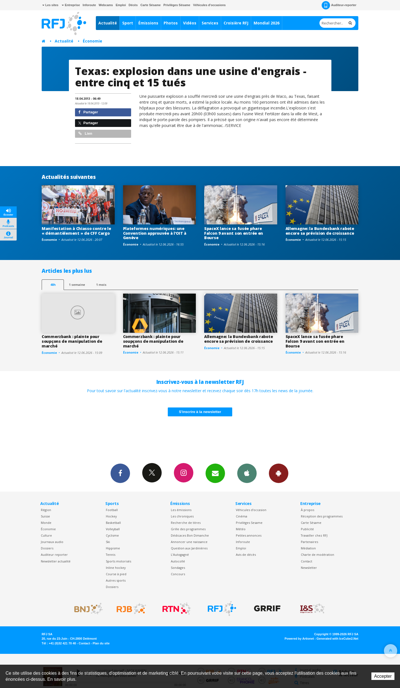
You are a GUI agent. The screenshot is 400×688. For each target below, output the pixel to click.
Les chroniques (182, 516)
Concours (178, 574)
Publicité (307, 529)
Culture (46, 535)
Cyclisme (112, 535)
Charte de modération (317, 554)
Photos (171, 23)
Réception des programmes (321, 516)
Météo (241, 529)
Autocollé (178, 561)
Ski (108, 542)
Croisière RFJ (236, 23)
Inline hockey (116, 567)
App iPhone (247, 473)
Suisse (45, 516)
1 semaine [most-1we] (77, 284)
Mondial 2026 (266, 23)
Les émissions (181, 510)
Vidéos (189, 23)
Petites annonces (248, 535)
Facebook (120, 473)
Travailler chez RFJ (314, 535)
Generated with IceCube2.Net (337, 638)
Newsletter (309, 567)
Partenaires (309, 542)
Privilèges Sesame (249, 522)
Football (112, 510)
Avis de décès (246, 554)
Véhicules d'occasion (251, 510)
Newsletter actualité (56, 561)
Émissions (148, 23)
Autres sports (116, 580)
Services (210, 23)
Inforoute (89, 5)
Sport (127, 23)
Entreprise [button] (71, 5)
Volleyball (113, 529)
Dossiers (47, 548)
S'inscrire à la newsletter (200, 412)
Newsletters (215, 473)
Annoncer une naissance (189, 542)
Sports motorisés (118, 561)
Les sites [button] (50, 5)
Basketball (113, 522)
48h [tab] (53, 284)
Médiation (308, 548)
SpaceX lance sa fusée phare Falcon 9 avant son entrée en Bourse (233, 233)
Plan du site (100, 643)
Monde (46, 522)
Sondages (178, 567)
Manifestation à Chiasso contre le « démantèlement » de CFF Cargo (76, 231)
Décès (133, 5)
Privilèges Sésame (176, 5)
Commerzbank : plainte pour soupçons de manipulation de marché (72, 341)
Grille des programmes (188, 529)
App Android (278, 473)
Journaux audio (52, 542)
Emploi (121, 5)
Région (46, 510)
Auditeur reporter (54, 554)
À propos (307, 510)
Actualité (107, 23)
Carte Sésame (151, 5)
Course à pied (116, 574)
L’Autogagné (180, 554)
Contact (306, 561)
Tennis (110, 554)
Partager (88, 112)
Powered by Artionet (299, 638)
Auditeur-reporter (339, 5)
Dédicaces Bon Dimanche (190, 535)
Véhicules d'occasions (209, 5)
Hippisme (113, 548)
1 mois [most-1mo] (101, 284)
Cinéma (241, 516)
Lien (85, 133)
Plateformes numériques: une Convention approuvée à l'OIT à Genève (155, 233)
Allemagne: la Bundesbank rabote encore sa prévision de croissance (320, 231)
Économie (92, 41)
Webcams (106, 5)
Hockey (111, 516)
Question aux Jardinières (189, 548)
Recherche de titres (186, 522)
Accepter (383, 676)
